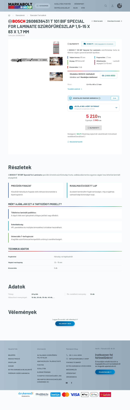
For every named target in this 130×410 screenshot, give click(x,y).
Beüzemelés (71, 370)
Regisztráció (14, 359)
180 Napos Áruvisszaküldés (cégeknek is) (49, 380)
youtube (66, 382)
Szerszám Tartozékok (38, 15)
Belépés (11, 355)
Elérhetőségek (44, 372)
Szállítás (41, 368)
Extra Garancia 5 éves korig (78, 366)
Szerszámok (20, 15)
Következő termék (114, 21)
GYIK (83, 8)
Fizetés (40, 365)
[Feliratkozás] (74, 141)
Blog (75, 8)
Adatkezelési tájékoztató (49, 361)
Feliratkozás (105, 372)
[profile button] (112, 5)
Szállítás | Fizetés (62, 4)
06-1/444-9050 (108, 76)
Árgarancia (71, 377)
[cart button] (119, 5)
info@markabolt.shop (79, 359)
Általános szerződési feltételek (47, 356)
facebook (71, 382)
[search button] (105, 5)
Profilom (12, 362)
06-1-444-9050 (75, 355)
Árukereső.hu (26, 396)
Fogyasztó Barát (73, 362)
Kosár (11, 366)
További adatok (74, 89)
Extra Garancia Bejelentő (20, 370)
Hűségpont (79, 4)
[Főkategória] (9, 15)
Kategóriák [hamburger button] (42, 6)
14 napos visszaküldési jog (49, 376)
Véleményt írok (65, 323)
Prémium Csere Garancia (18, 373)
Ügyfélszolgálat (62, 8)
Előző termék (97, 21)
